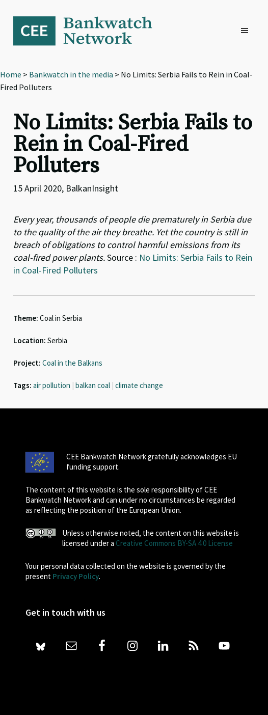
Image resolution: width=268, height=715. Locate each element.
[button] (247, 31)
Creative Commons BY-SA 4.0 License (174, 543)
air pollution (51, 385)
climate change (139, 385)
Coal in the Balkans (72, 363)
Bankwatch (89, 30)
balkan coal (92, 385)
